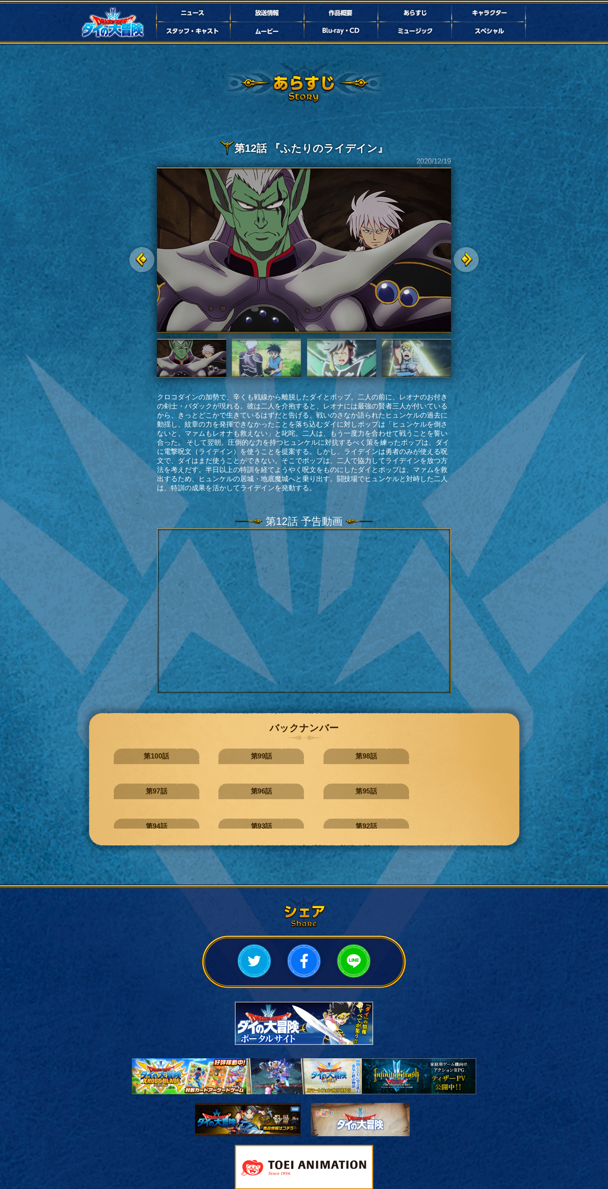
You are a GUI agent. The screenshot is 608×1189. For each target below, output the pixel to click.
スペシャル (489, 31)
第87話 (204, 813)
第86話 (270, 813)
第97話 (337, 756)
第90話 (403, 784)
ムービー (267, 31)
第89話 (470, 784)
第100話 (137, 756)
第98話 (270, 756)
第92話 (270, 784)
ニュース (192, 13)
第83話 (470, 813)
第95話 (470, 756)
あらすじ (415, 13)
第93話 (204, 784)
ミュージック (415, 31)
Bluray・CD (340, 31)
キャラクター (489, 13)
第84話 (403, 813)
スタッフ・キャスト (192, 31)
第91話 (337, 784)
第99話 (204, 756)
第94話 (137, 784)
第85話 (337, 813)
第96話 (403, 756)
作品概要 (340, 13)
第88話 (137, 813)
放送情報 (267, 13)
